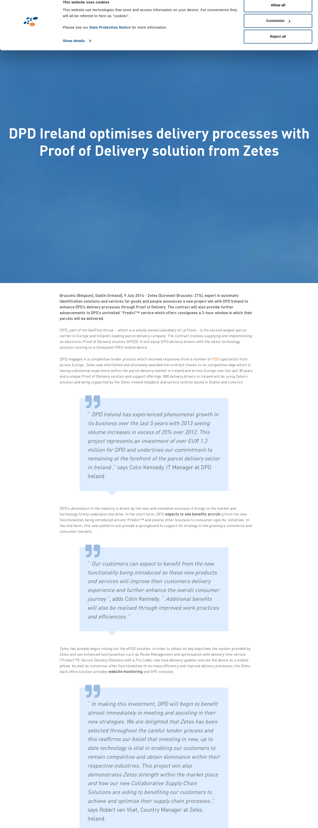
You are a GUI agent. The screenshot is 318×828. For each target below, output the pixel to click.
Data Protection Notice (110, 35)
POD (215, 359)
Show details (74, 48)
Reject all (278, 44)
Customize (278, 28)
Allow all (278, 13)
